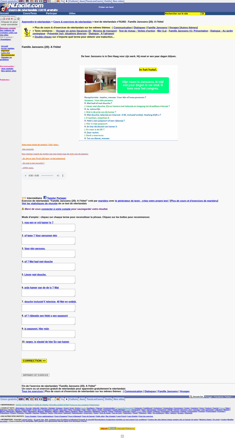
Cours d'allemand (74, 430)
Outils (108, 412)
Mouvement (32, 425)
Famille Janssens (157, 27)
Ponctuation (165, 425)
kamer (45, 222)
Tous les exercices (32, 405)
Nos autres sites (8, 71)
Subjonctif (67, 426)
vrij (39, 222)
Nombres (74, 425)
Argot (72, 421)
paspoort (63, 325)
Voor (38, 237)
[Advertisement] (9, 96)
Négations (96, 425)
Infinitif (170, 423)
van (40, 294)
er (35, 222)
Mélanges (48, 425)
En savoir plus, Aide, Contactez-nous (47, 433)
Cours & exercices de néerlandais (72, 21)
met (41, 265)
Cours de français (88, 430)
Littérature (218, 423)
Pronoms (201, 425)
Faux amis (63, 423)
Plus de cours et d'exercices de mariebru (194, 201)
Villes (167, 426)
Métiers (55, 425)
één (55, 237)
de (44, 294)
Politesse (156, 425)
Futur (84, 423)
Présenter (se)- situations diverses (66, 33)
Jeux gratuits (7, 68)
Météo (62, 425)
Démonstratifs (26, 423)
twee (30, 237)
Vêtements (188, 426)
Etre (39, 423)
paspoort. (32, 339)
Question (36, 426)
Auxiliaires (91, 421)
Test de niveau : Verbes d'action (137, 31)
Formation (77, 423)
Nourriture (88, 425)
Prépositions (4, 426)
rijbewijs (34, 325)
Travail (135, 426)
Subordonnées (77, 426)
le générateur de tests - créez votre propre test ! (142, 201)
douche (48, 265)
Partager (61, 198)
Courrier (216, 421)
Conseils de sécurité (86, 433)
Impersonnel (161, 423)
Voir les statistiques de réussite (40, 203)
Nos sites (119, 412)
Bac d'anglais (111, 430)
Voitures (173, 426)
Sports (50, 426)
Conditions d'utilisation (69, 433)
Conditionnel (147, 421)
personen (47, 237)
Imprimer (5, 51)
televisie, (51, 309)
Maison (2, 425)
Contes (186, 421)
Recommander (8, 55)
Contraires (194, 421)
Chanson (99, 421)
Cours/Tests (30, 13)
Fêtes (89, 423)
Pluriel (149, 425)
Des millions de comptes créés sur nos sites (8, 31)
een (32, 222)
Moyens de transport (105, 31)
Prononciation (211, 425)
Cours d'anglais (30, 430)
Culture (73, 412)
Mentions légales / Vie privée (209, 433)
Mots (25, 425)
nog (26, 222)
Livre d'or (5, 53)
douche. (41, 280)
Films (70, 423)
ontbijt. (72, 309)
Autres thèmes (188, 27)
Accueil (4, 13)
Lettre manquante (207, 423)
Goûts (100, 423)
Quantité (28, 426)
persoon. (40, 251)
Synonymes (88, 426)
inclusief (38, 309)
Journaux (196, 423)
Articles (77, 421)
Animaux (59, 421)
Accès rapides (7, 48)
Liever (27, 280)
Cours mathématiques (45, 430)
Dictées (11, 423)
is (51, 294)
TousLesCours (95, 412)
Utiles (72, 13)
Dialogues (139, 27)
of (25, 237)
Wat (56, 294)
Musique (41, 425)
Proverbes (221, 425)
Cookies (224, 433)
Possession (175, 425)
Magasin (227, 423)
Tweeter (51, 198)
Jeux (82, 412)
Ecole (35, 423)
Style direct (58, 426)
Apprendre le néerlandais (36, 21)
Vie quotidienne (158, 426)
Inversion (183, 423)
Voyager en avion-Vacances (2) (73, 31)
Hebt (47, 325)
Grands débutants (118, 423)
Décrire (17, 423)
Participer (51, 13)
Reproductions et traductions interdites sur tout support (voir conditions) (121, 433)
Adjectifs (36, 421)
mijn (46, 339)
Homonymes (151, 423)
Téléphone (142, 426)
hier (51, 354)
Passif (133, 425)
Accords (29, 421)
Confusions (158, 421)
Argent (66, 421)
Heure (144, 423)
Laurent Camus (27, 433)
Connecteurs (178, 421)
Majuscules (10, 425)
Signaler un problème (6, 58)
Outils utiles (100, 430)
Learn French (121, 430)
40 (58, 309)
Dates (228, 421)
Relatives (43, 426)
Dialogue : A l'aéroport (101, 33)
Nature (67, 425)
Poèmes (183, 425)
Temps (96, 426)
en (66, 309)
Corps (201, 421)
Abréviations (20, 421)
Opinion (104, 425)
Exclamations (47, 423)
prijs (27, 294)
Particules (126, 425)
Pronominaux (192, 425)
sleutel (41, 354)
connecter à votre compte (56, 209)
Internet (176, 423)
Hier (41, 339)
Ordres (110, 425)
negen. (30, 354)
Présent (13, 426)
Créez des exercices (146, 430)
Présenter (20, 426)
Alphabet (52, 421)
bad (36, 265)
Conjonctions (168, 421)
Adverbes (44, 421)
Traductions (127, 426)
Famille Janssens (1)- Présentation (188, 31)
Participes (118, 425)
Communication (123, 27)
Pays (144, 425)
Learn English (132, 430)
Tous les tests (117, 426)
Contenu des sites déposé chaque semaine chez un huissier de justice (173, 433)
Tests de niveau (105, 426)
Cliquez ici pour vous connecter (9, 23)
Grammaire (107, 423)
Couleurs (208, 421)
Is (50, 222)
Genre (94, 423)
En (55, 354)
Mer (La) (162, 31)
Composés (138, 421)
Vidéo (149, 426)
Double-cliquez (43, 37)
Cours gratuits (8, 412)
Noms (81, 425)
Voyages (174, 27)
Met (32, 265)
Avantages (5, 39)
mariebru (103, 201)
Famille (55, 423)
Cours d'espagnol (61, 430)
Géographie (136, 423)
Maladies (19, 425)
